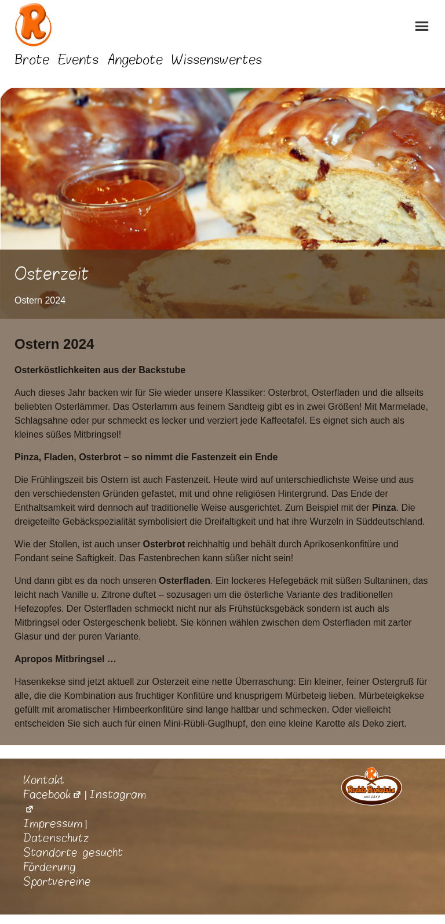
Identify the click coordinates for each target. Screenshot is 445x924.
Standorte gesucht (73, 852)
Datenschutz (56, 838)
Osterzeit (51, 274)
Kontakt (44, 780)
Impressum (52, 823)
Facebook (52, 794)
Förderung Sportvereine (57, 874)
